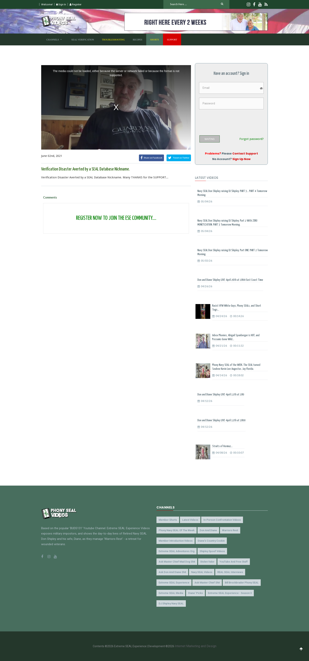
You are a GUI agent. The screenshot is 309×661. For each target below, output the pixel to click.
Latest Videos (190, 519)
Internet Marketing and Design (195, 646)
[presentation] (229, 121)
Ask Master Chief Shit (207, 582)
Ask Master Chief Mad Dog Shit (177, 561)
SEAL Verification (82, 39)
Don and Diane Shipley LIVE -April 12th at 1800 (221, 420)
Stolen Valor (207, 561)
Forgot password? (251, 139)
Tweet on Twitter (178, 158)
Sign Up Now (241, 159)
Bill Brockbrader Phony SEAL (242, 582)
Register (75, 4)
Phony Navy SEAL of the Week (177, 530)
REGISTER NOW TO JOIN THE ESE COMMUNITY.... (116, 218)
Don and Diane (208, 530)
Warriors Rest (230, 530)
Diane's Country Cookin (211, 540)
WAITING (210, 139)
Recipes (137, 39)
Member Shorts (168, 519)
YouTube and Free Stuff (234, 561)
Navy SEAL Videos (201, 572)
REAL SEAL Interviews (230, 572)
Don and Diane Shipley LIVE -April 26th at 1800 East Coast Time (230, 279)
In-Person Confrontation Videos (222, 519)
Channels (52, 39)
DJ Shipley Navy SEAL (171, 603)
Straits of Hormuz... (222, 446)
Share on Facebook (151, 158)
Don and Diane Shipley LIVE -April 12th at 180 (220, 394)
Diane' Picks (195, 593)
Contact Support (245, 153)
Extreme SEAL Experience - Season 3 (230, 593)
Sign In (61, 4)
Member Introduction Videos (176, 540)
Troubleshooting (113, 39)
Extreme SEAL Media (171, 593)
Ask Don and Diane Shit (172, 572)
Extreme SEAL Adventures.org (177, 551)
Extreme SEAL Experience (174, 582)
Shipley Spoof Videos (212, 551)
